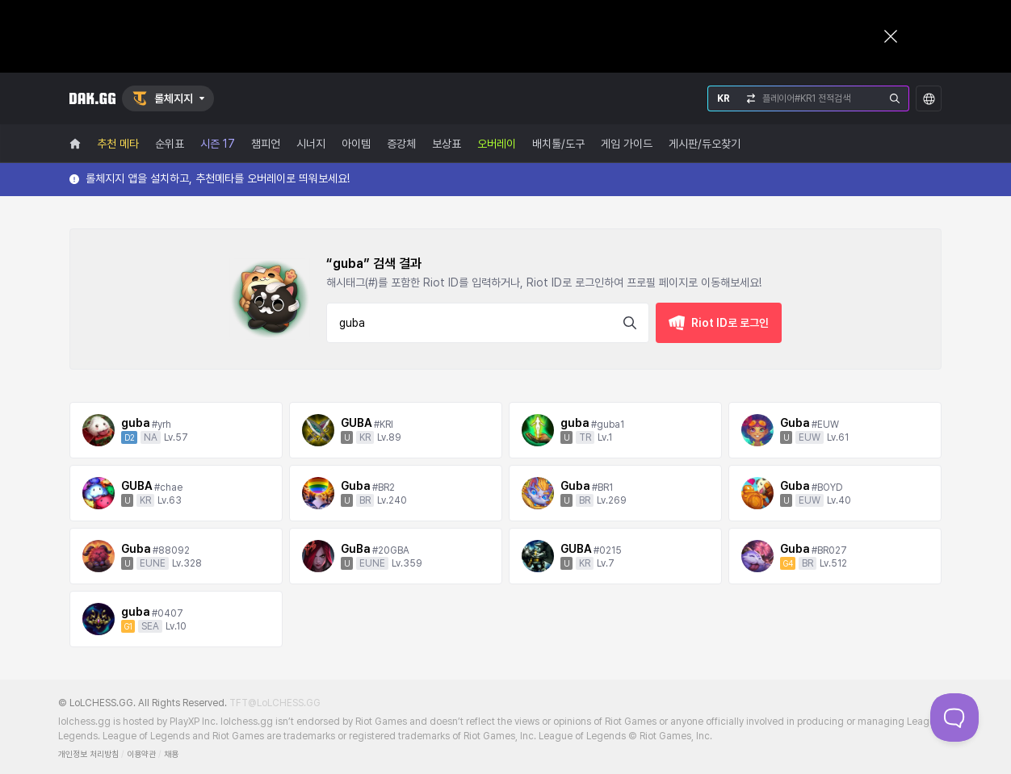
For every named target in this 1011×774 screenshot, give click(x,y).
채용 (171, 754)
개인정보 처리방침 (88, 754)
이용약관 (141, 754)
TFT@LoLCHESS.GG (275, 703)
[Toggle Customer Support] (954, 717)
